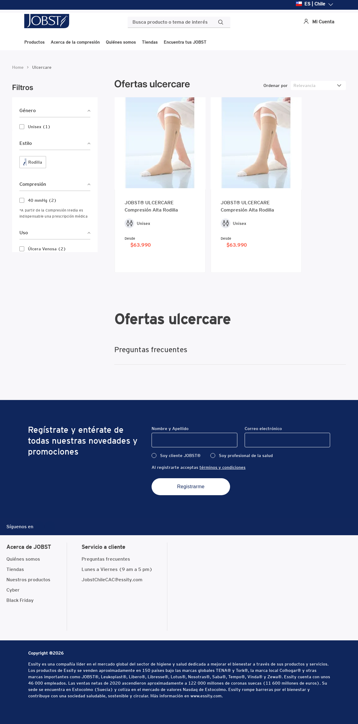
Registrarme (191, 486)
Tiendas (150, 42)
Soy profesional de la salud (246, 455)
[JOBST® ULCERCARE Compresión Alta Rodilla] (160, 185)
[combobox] (178, 22)
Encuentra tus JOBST (185, 42)
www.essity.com (206, 695)
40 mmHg (42, 200)
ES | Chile (314, 4)
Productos (34, 42)
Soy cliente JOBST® (180, 455)
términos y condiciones (222, 467)
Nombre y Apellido (170, 428)
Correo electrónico (263, 428)
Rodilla (35, 162)
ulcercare (42, 67)
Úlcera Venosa (47, 248)
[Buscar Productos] (222, 22)
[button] (54, 110)
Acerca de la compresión (75, 42)
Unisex (39, 126)
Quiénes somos (121, 42)
